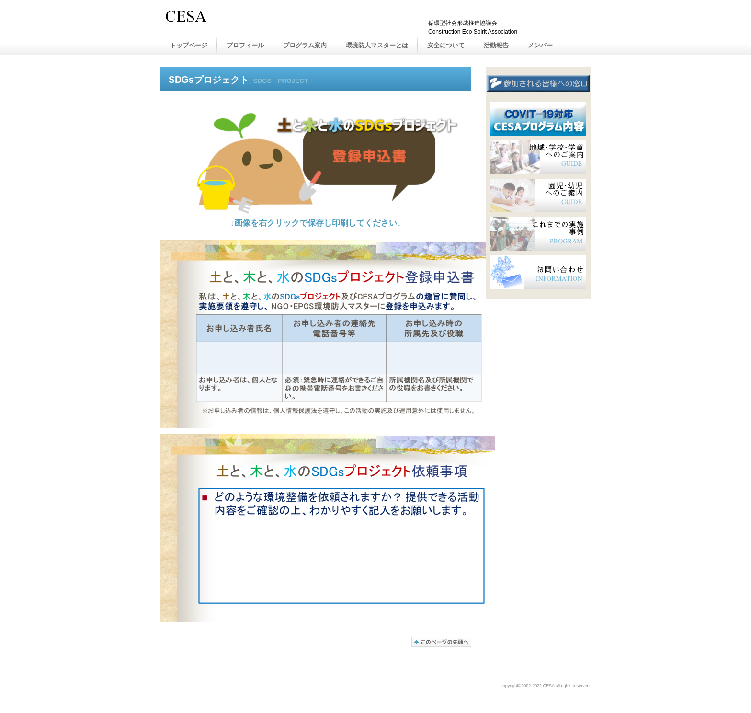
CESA (260, 18)
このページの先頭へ (441, 642)
